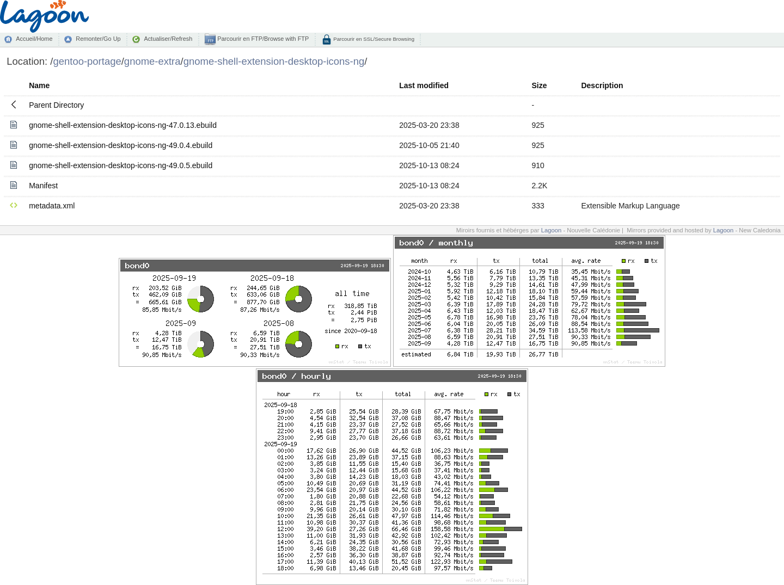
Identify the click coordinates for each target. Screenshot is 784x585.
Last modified (424, 85)
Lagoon (551, 230)
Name (39, 85)
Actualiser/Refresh (168, 38)
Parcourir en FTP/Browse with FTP (262, 38)
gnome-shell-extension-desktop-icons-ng (274, 61)
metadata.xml (52, 205)
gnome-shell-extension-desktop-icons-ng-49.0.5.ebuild (120, 165)
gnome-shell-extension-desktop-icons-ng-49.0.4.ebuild (120, 145)
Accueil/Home (34, 38)
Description (602, 85)
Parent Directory (56, 105)
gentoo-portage (87, 61)
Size (539, 85)
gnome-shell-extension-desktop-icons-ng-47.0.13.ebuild (123, 125)
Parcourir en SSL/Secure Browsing (373, 39)
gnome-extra (152, 61)
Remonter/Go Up (98, 38)
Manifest (43, 185)
